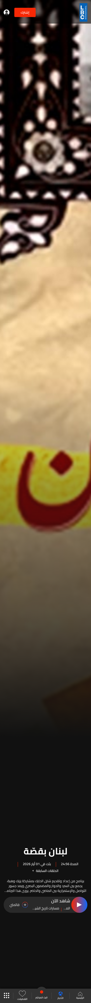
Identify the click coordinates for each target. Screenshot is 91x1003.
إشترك (25, 12)
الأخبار (61, 996)
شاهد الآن (60, 901)
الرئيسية (80, 996)
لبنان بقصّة (45, 850)
